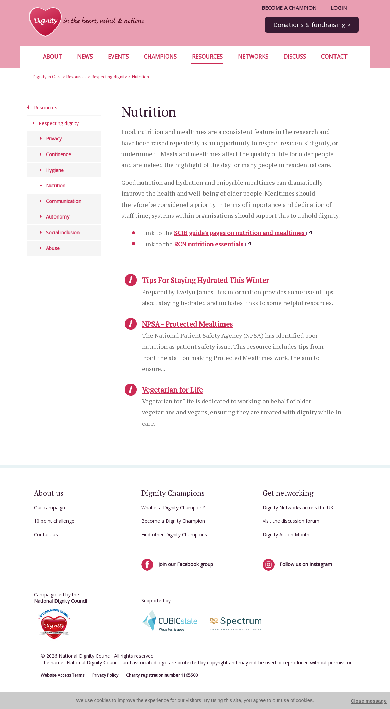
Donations (312, 25)
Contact (334, 56)
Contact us (46, 534)
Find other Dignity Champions (174, 534)
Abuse (53, 248)
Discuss (294, 56)
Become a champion (288, 7)
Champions (160, 56)
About (52, 56)
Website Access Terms (62, 675)
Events (118, 56)
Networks (253, 56)
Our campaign (49, 507)
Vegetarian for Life (172, 390)
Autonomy (57, 216)
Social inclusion (63, 232)
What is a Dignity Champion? (173, 507)
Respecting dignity (109, 77)
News (85, 56)
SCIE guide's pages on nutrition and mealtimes (243, 232)
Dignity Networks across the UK (298, 507)
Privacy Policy (105, 675)
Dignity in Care (47, 77)
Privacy (54, 138)
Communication (63, 201)
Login (339, 7)
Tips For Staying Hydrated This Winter (205, 280)
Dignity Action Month (286, 534)
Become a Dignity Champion (173, 521)
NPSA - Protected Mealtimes (187, 324)
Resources (207, 56)
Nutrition (55, 185)
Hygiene (55, 170)
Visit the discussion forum (291, 521)
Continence (58, 154)
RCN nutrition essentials (212, 244)
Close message (369, 701)
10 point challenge (54, 521)
